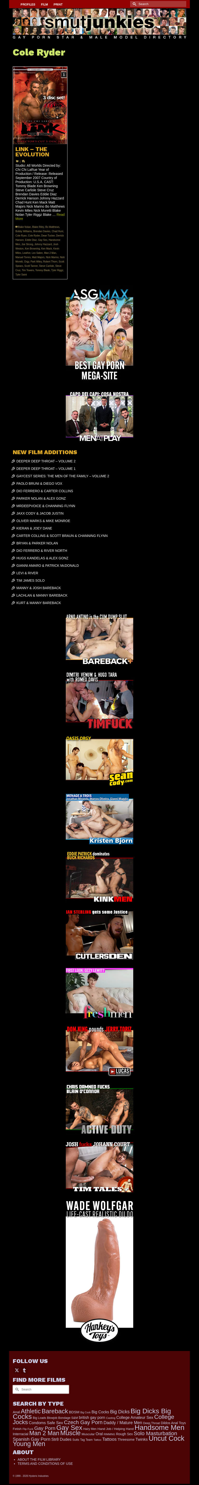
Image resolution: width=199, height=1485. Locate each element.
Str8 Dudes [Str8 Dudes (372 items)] (61, 1439)
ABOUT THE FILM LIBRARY (39, 1459)
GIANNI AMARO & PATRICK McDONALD (47, 565)
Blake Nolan (24, 227)
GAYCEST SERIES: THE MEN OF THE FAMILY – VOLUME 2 (62, 476)
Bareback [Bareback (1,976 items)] (55, 1411)
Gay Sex (42, 240)
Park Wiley (36, 261)
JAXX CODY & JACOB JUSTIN (40, 513)
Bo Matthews (52, 227)
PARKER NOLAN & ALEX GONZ (41, 498)
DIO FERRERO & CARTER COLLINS (44, 491)
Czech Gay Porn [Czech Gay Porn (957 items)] (83, 1422)
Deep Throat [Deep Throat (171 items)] (151, 1423)
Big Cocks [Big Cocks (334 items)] (100, 1412)
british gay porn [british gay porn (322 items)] (92, 1417)
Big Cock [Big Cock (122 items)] (85, 1412)
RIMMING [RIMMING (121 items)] (109, 1434)
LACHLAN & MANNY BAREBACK (41, 595)
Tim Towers (28, 270)
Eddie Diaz (31, 240)
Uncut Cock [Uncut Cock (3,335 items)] (166, 1438)
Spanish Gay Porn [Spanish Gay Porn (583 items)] (31, 1439)
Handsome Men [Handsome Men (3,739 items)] (160, 1427)
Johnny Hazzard (43, 244)
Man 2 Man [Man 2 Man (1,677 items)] (44, 1433)
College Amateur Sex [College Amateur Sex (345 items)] (134, 1417)
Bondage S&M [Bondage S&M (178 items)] (68, 1418)
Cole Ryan (21, 235)
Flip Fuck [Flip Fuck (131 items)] (27, 1429)
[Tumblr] (24, 1370)
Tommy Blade (42, 270)
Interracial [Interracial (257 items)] (20, 1434)
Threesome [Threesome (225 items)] (126, 1439)
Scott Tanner (31, 266)
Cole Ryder (34, 235)
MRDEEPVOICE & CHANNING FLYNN (45, 506)
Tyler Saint (21, 274)
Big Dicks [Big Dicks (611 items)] (120, 1411)
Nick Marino (52, 257)
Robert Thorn (50, 261)
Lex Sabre (37, 253)
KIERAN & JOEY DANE (34, 528)
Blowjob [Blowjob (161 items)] (52, 1418)
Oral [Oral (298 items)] (99, 1434)
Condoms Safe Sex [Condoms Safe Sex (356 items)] (46, 1423)
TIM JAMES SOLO (30, 580)
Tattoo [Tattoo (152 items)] (97, 1439)
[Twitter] (16, 1370)
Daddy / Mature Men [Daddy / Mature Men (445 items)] (123, 1422)
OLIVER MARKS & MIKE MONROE (43, 521)
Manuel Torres (23, 257)
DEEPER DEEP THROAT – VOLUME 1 (46, 469)
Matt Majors (38, 257)
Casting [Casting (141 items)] (110, 1417)
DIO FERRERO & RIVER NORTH (41, 551)
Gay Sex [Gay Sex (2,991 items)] (69, 1427)
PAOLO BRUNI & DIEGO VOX (39, 483)
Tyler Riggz (57, 270)
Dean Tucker (48, 235)
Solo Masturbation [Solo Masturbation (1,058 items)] (155, 1433)
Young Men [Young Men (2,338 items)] (29, 1443)
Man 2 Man (50, 253)
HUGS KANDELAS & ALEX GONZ (42, 558)
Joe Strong (27, 244)
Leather (26, 253)
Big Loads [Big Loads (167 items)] (39, 1418)
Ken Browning (32, 248)
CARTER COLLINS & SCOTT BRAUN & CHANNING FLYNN (62, 536)
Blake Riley (38, 227)
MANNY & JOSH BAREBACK (38, 588)
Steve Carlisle (46, 266)
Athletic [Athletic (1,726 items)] (31, 1411)
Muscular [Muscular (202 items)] (88, 1434)
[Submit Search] (133, 4)
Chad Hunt (57, 231)
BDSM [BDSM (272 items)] (74, 1412)
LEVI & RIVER (27, 573)
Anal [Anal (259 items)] (16, 1412)
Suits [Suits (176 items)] (76, 1439)
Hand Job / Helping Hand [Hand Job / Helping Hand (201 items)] (115, 1429)
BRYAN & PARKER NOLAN (37, 543)
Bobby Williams (23, 231)
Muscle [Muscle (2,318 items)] (70, 1433)
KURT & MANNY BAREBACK (38, 603)
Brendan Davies (41, 231)
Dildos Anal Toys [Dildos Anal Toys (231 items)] (173, 1423)
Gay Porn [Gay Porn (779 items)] (44, 1428)
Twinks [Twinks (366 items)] (141, 1439)
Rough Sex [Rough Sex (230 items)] (124, 1434)
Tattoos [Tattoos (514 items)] (109, 1439)
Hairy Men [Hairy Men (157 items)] (90, 1429)
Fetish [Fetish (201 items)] (17, 1429)
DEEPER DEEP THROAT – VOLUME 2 (46, 461)
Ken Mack (46, 248)
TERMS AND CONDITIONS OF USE (45, 1464)
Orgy (26, 261)
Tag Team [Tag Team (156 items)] (86, 1439)
